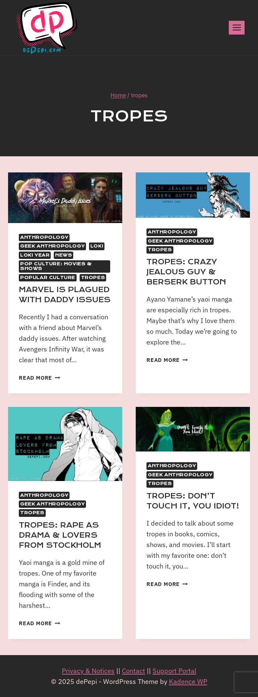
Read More (39, 377)
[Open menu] (237, 28)
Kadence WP (188, 681)
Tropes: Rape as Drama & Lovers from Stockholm (60, 535)
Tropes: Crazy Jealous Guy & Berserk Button (186, 272)
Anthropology (44, 237)
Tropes (93, 277)
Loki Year (34, 255)
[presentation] (65, 197)
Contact (133, 670)
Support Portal (174, 670)
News (63, 255)
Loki (96, 246)
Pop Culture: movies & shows (56, 266)
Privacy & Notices (88, 670)
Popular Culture (47, 277)
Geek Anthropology (52, 246)
